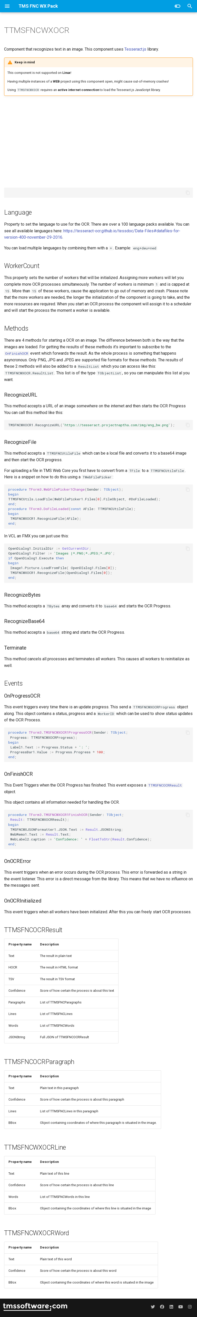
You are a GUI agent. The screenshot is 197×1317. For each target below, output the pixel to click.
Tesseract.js (135, 49)
